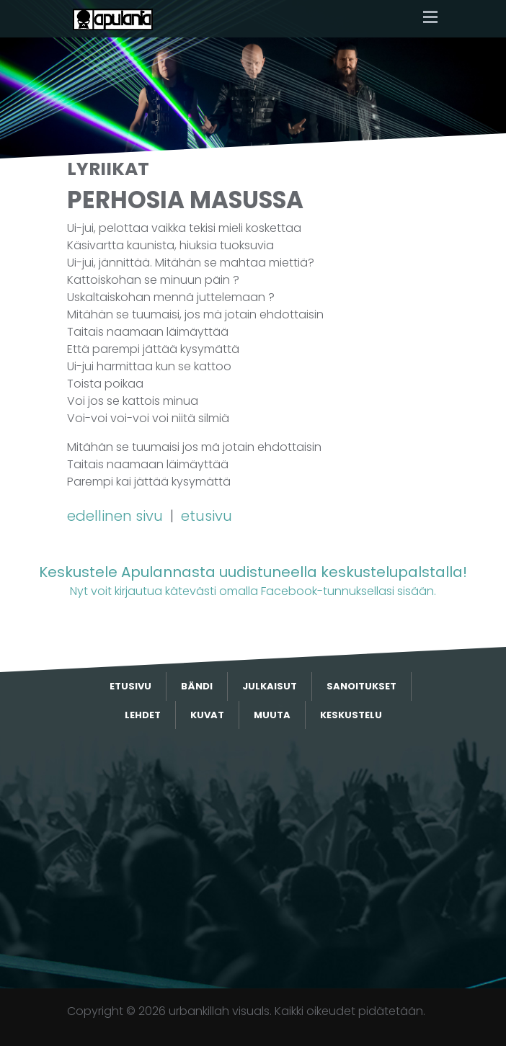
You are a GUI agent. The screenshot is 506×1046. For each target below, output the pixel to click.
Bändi (197, 686)
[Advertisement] (253, 859)
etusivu (206, 516)
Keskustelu (351, 715)
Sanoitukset (361, 686)
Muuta (272, 715)
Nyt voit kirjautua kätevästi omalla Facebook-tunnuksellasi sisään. (253, 580)
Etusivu (130, 686)
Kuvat (207, 715)
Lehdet (143, 715)
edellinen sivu (117, 516)
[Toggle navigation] (430, 18)
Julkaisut (269, 686)
